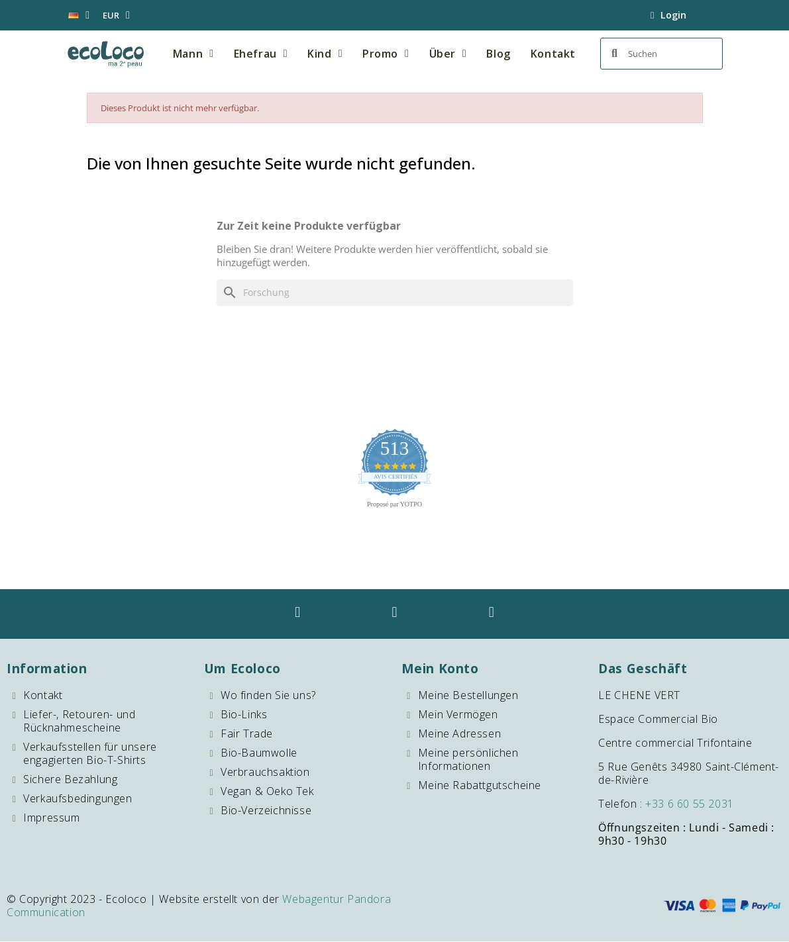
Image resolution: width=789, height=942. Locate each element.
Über (448, 54)
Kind (324, 54)
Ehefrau (261, 54)
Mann (193, 54)
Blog (498, 53)
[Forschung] (395, 292)
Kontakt (553, 53)
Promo (385, 54)
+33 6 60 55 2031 (689, 804)
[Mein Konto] (668, 15)
